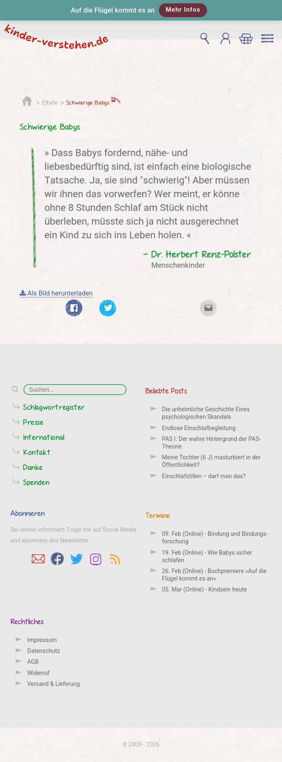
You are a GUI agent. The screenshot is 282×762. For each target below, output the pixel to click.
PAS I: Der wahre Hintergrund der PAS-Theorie (211, 443)
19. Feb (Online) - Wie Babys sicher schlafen (207, 556)
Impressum (42, 640)
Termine (157, 515)
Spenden (36, 482)
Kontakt (37, 452)
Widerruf (38, 673)
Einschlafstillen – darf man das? (204, 476)
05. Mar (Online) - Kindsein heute (204, 589)
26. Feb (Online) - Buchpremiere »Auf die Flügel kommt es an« (214, 575)
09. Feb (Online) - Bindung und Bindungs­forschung (215, 537)
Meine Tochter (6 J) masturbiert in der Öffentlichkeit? (211, 461)
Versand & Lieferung (53, 683)
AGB (33, 661)
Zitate (50, 102)
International (44, 437)
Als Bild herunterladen (56, 293)
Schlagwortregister (54, 407)
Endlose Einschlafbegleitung (199, 428)
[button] (141, 10)
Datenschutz (43, 650)
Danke (33, 467)
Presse (33, 422)
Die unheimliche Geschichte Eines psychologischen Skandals (206, 413)
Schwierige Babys (91, 102)
